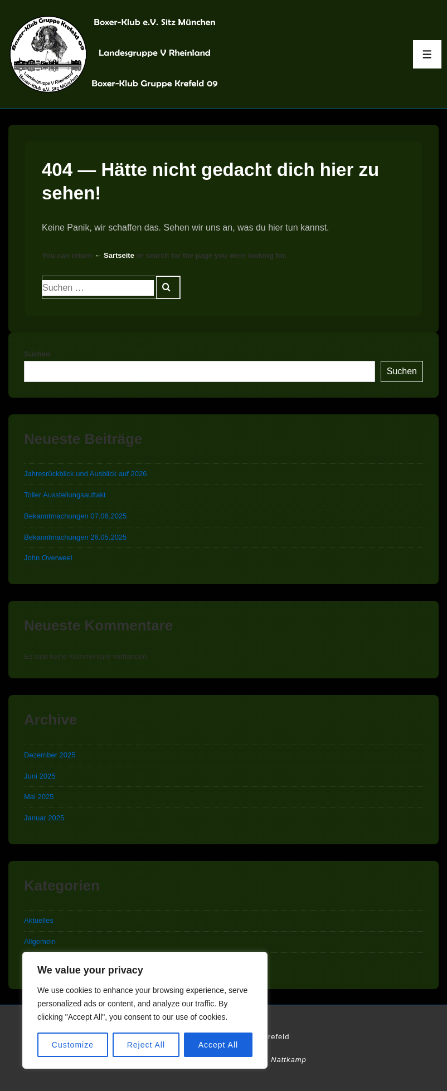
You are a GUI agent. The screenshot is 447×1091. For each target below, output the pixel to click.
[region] (145, 1010)
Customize (73, 1044)
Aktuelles (39, 920)
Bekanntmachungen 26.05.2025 (75, 537)
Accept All (218, 1044)
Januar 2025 (44, 818)
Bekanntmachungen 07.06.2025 (75, 516)
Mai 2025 (39, 796)
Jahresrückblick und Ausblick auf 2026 (85, 473)
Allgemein (40, 941)
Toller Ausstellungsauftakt (65, 495)
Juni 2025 (39, 776)
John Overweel (48, 558)
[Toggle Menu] (427, 54)
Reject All (146, 1044)
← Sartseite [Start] (114, 255)
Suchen (37, 354)
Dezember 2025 (50, 755)
